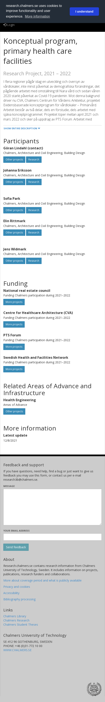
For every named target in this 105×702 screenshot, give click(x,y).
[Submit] (16, 547)
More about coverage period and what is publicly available (42, 580)
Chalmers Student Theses (20, 624)
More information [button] (37, 16)
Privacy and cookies (16, 587)
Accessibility (11, 593)
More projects (14, 302)
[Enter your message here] (52, 507)
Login (9, 25)
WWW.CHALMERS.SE (17, 650)
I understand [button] (84, 11)
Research (33, 159)
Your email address (16, 530)
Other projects (14, 159)
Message (9, 486)
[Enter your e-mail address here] (52, 537)
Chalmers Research (16, 620)
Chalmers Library (14, 616)
